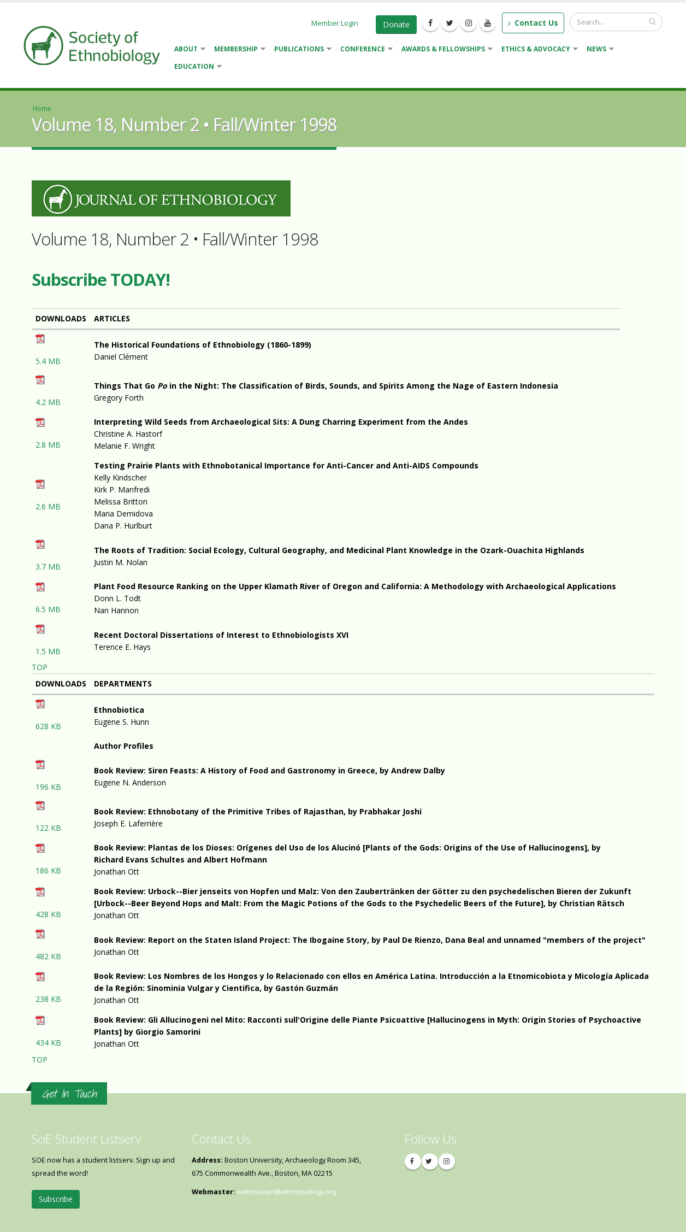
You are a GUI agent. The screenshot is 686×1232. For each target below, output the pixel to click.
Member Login (334, 23)
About (187, 50)
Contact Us (533, 22)
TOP (40, 667)
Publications (301, 50)
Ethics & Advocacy (537, 50)
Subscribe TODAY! (101, 279)
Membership (237, 50)
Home (42, 108)
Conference (364, 50)
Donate (396, 24)
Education (196, 67)
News (598, 50)
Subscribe (56, 1199)
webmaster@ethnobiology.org (286, 1191)
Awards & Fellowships (445, 50)
